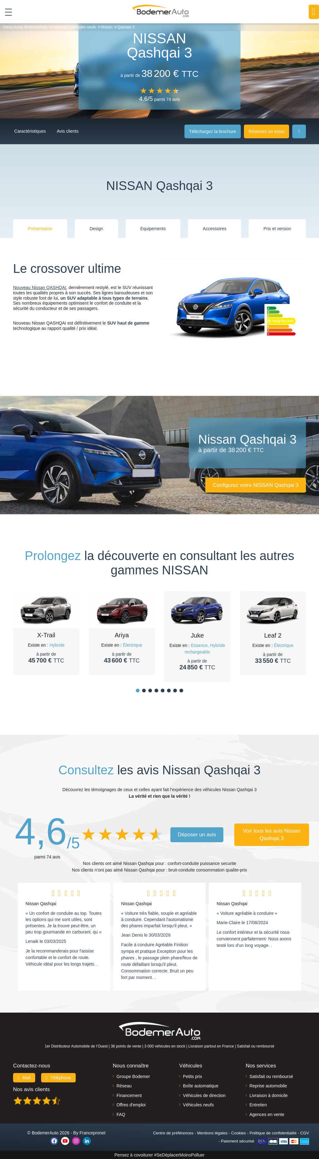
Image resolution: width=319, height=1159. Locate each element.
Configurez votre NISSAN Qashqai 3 (254, 485)
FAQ (121, 1114)
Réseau (124, 1085)
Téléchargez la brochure (212, 131)
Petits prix (192, 1076)
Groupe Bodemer (133, 1076)
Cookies (238, 1133)
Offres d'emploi (131, 1104)
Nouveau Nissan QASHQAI (39, 287)
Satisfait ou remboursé (271, 1076)
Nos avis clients (31, 1089)
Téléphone (58, 1077)
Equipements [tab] (153, 228)
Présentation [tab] (40, 228)
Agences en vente (267, 1114)
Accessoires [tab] (214, 228)
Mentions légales (212, 1133)
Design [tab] (96, 228)
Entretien (258, 1104)
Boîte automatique (200, 1085)
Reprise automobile (268, 1085)
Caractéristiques (32, 131)
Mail (24, 1077)
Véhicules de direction (204, 1095)
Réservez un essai (266, 131)
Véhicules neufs (198, 1104)
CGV (304, 1133)
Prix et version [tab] (277, 228)
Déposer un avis (197, 835)
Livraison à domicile (269, 1095)
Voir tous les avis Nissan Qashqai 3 (272, 834)
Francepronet (92, 1132)
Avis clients (77, 131)
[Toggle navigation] (6, 12)
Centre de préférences (173, 1133)
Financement (129, 1095)
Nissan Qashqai (41, 903)
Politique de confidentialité (273, 1133)
